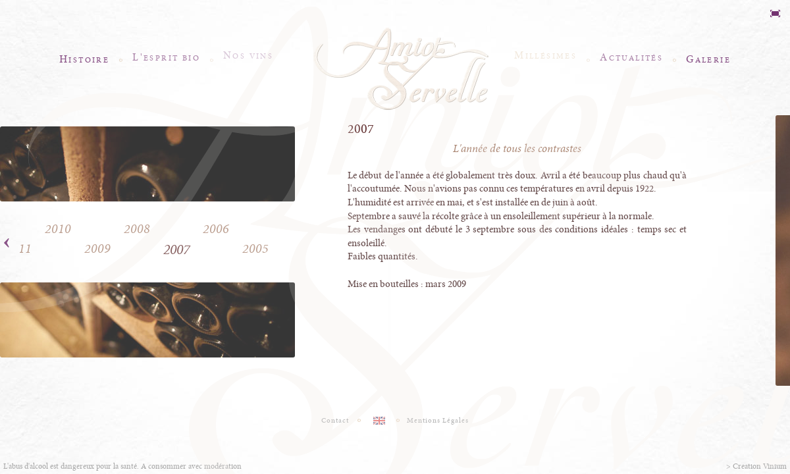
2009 (97, 249)
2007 (176, 250)
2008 (137, 229)
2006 (216, 229)
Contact (336, 421)
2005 (255, 249)
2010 (58, 229)
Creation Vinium (760, 466)
